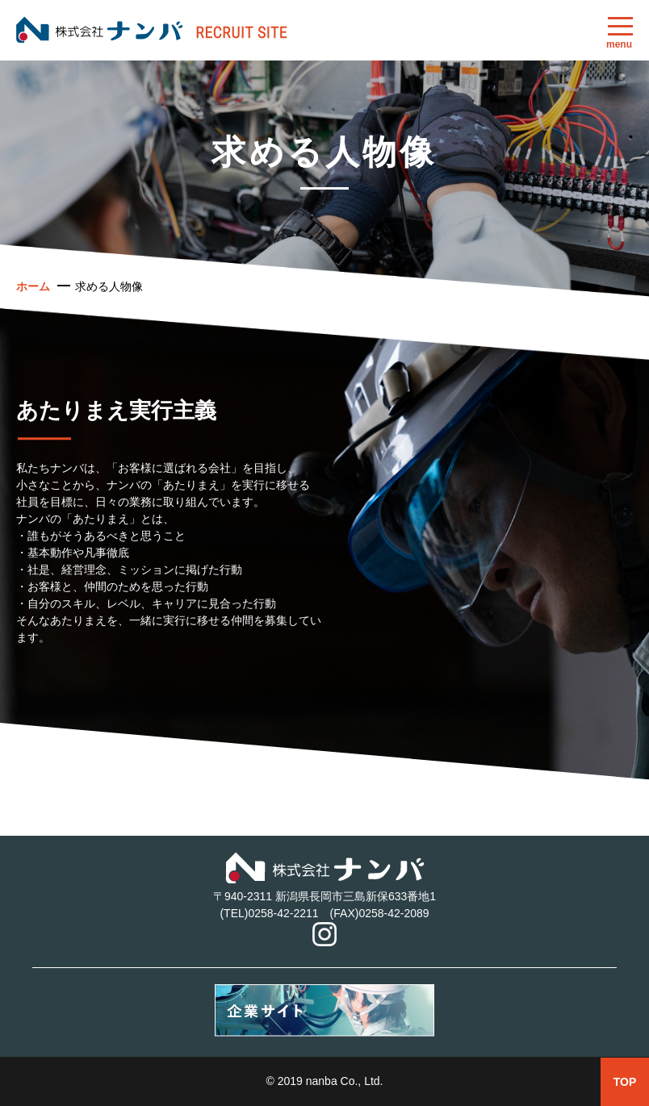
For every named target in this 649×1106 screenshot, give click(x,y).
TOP (625, 1081)
